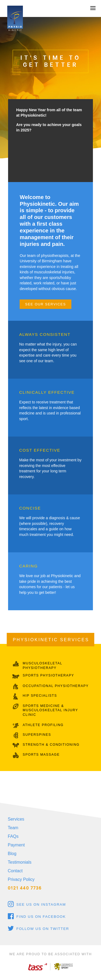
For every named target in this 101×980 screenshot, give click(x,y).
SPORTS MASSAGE (41, 754)
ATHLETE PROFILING (43, 725)
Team (13, 827)
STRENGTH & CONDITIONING (51, 745)
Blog (12, 853)
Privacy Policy (21, 879)
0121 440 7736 (25, 888)
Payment (16, 845)
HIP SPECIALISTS (40, 695)
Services (16, 819)
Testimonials (20, 862)
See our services (45, 304)
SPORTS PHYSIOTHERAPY (48, 675)
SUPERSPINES (37, 735)
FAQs (13, 836)
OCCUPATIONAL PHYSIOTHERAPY (56, 686)
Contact (15, 871)
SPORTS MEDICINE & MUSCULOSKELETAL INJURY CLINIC (50, 710)
